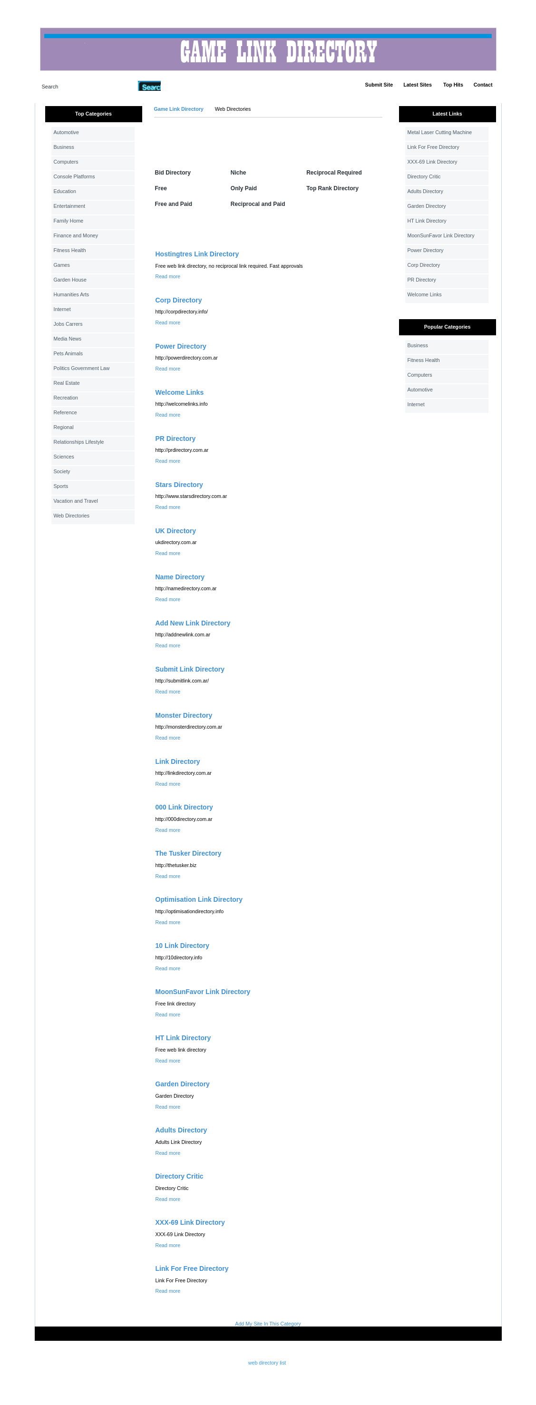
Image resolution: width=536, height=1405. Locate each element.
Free (161, 188)
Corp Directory (179, 300)
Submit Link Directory (190, 669)
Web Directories (72, 515)
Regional (64, 427)
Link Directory (178, 761)
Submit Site (379, 85)
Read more (168, 276)
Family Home (69, 221)
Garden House (70, 280)
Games (62, 265)
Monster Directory (184, 715)
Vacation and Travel (76, 501)
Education (65, 191)
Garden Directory (183, 1084)
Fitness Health (70, 250)
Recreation (66, 397)
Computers (66, 162)
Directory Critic (180, 1176)
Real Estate (67, 383)
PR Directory (176, 438)
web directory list (267, 1363)
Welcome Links (180, 392)
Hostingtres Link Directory (197, 254)
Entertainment (69, 206)
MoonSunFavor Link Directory (203, 991)
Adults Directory (181, 1130)
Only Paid (244, 188)
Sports (61, 486)
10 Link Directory (183, 945)
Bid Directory (173, 172)
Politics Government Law (82, 368)
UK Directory (176, 531)
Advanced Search (185, 85)
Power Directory (181, 346)
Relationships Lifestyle (79, 442)
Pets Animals (68, 353)
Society (62, 471)
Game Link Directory (179, 109)
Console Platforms (74, 176)
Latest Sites (417, 85)
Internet (62, 309)
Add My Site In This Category (268, 1324)
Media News (68, 338)
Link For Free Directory (192, 1268)
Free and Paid (174, 204)
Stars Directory (179, 484)
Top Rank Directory (332, 188)
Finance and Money (76, 235)
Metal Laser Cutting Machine (440, 132)
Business (64, 147)
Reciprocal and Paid (258, 204)
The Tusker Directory (189, 853)
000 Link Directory (184, 807)
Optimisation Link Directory (199, 899)
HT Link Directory (183, 1038)
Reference (65, 412)
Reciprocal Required (334, 172)
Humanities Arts (71, 294)
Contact (483, 85)
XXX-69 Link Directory (190, 1222)
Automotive (66, 132)
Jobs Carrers (68, 324)
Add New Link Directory (193, 623)
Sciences (64, 456)
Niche (238, 172)
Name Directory (180, 577)
